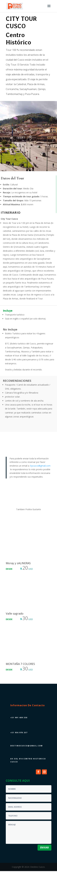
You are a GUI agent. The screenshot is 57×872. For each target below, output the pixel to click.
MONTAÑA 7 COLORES (20, 664)
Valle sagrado (14, 613)
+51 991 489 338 (18, 717)
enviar (44, 847)
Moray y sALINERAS (18, 563)
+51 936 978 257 (18, 732)
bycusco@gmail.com (40, 465)
